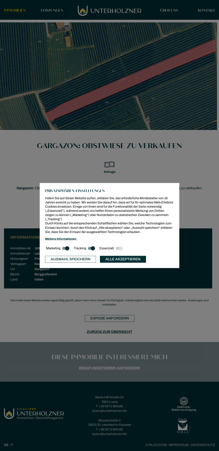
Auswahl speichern (70, 259)
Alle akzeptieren (123, 259)
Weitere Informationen (60, 238)
